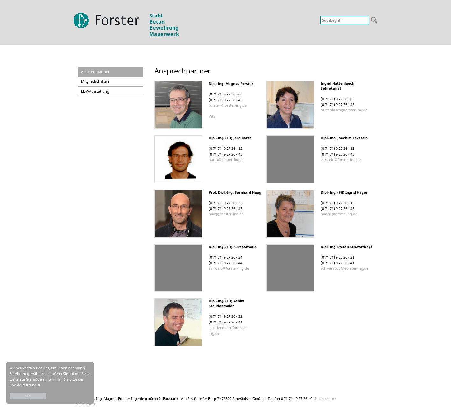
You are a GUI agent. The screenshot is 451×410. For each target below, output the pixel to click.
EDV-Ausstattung (95, 91)
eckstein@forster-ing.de (341, 159)
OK (28, 395)
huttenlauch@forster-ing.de (344, 110)
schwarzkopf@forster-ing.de (344, 268)
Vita (212, 116)
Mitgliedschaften (95, 81)
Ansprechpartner (95, 71)
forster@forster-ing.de (228, 105)
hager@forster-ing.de (339, 214)
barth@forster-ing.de (226, 159)
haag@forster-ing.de (226, 214)
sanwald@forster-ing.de (229, 268)
